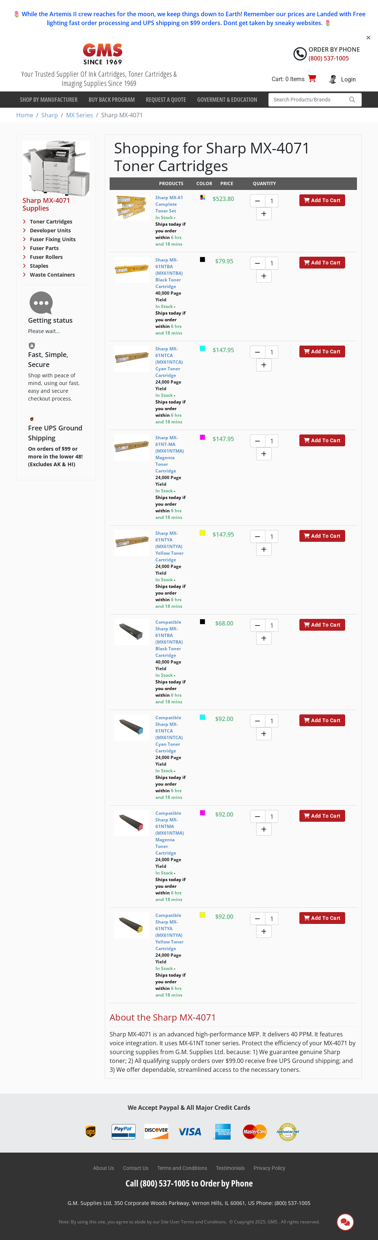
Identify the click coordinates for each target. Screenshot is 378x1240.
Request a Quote (166, 100)
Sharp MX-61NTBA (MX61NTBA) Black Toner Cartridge (169, 273)
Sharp (49, 115)
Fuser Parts (43, 248)
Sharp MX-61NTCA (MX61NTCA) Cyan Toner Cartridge (169, 362)
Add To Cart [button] (322, 200)
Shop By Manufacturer (49, 100)
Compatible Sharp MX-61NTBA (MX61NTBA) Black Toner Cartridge (169, 638)
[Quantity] (271, 200)
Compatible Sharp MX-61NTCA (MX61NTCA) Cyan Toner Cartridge (169, 734)
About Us (103, 1168)
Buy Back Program (112, 100)
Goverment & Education (227, 100)
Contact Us (135, 1168)
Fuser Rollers (45, 256)
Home (24, 115)
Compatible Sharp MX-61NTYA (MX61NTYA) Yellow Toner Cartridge (169, 932)
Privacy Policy (269, 1168)
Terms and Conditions (182, 1168)
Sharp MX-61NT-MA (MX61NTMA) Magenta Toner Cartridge (169, 454)
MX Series (79, 115)
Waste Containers (51, 274)
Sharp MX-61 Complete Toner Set (169, 204)
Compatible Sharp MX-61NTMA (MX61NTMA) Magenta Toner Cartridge (169, 833)
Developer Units (49, 230)
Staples (38, 265)
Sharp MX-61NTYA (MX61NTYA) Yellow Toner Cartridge (169, 546)
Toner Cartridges (50, 221)
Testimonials (230, 1168)
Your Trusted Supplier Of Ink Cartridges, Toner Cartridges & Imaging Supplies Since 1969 (99, 78)
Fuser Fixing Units (52, 239)
